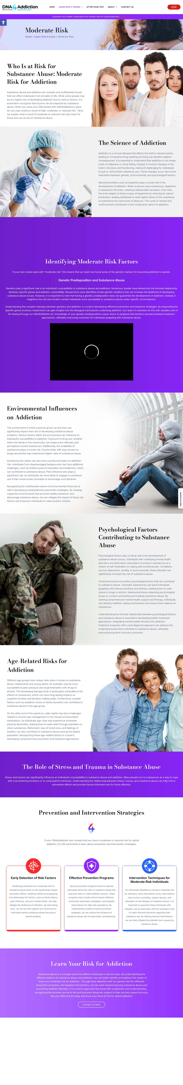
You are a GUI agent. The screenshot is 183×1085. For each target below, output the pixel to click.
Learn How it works (71, 7)
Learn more (125, 16)
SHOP (174, 7)
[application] (81, 7)
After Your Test (95, 7)
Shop (52, 7)
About (112, 7)
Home (28, 36)
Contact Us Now (91, 1004)
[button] (3, 22)
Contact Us (127, 7)
